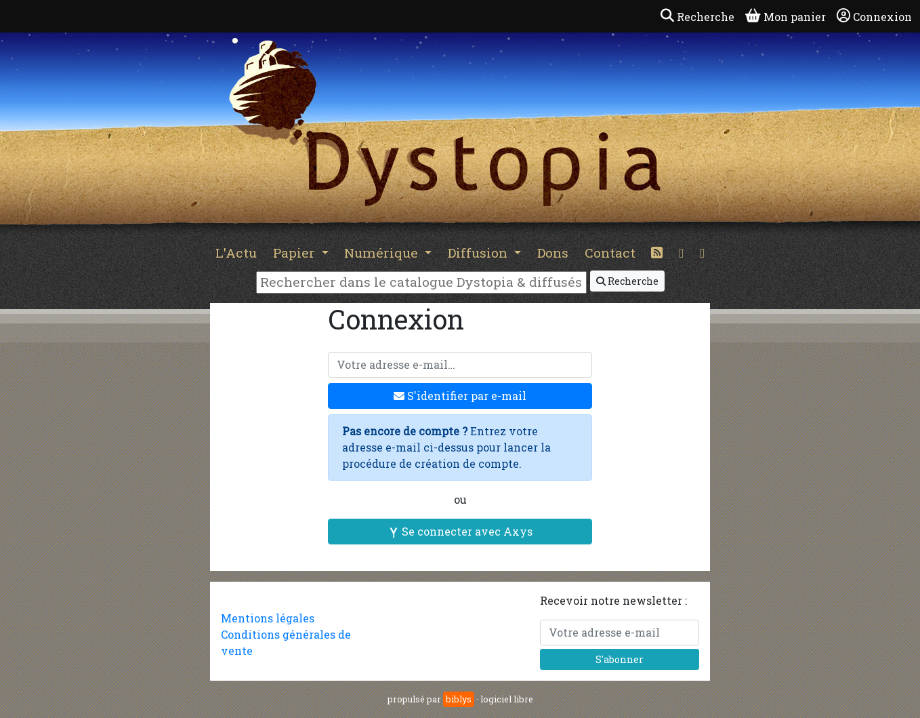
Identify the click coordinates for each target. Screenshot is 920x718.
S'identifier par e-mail (460, 395)
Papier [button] (295, 252)
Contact (610, 252)
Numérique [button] (382, 252)
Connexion (874, 16)
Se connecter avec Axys (460, 531)
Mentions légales (267, 618)
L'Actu (236, 252)
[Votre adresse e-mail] (460, 365)
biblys (459, 699)
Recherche (627, 281)
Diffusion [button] (479, 252)
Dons (552, 252)
